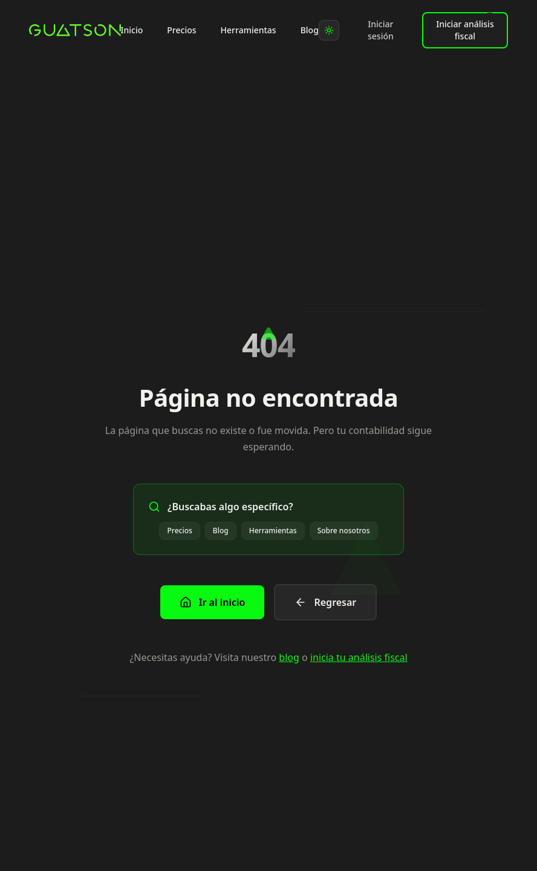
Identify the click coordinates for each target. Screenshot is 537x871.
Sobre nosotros (343, 530)
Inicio (132, 30)
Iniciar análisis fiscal (464, 27)
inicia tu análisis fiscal (359, 657)
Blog (310, 30)
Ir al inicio (213, 602)
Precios (181, 30)
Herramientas (248, 30)
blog (289, 657)
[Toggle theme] (329, 30)
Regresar (325, 602)
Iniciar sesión (381, 30)
